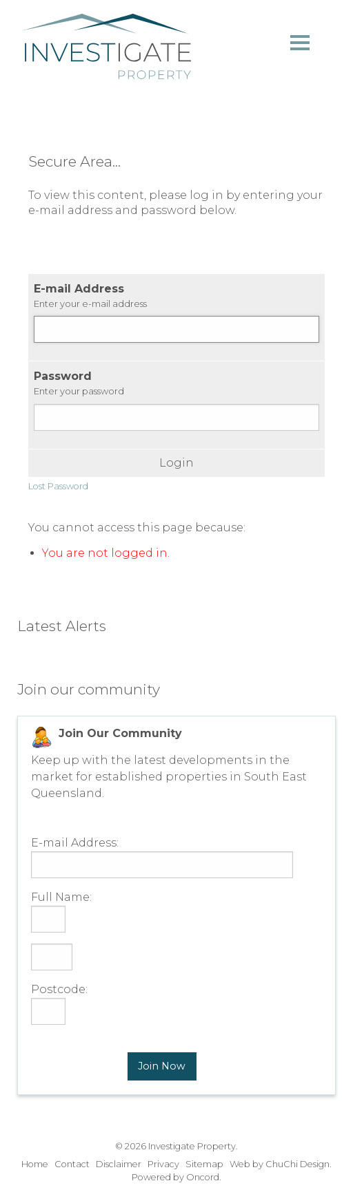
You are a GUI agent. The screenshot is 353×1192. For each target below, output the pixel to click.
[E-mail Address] (176, 329)
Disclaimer (118, 1164)
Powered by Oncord (175, 1177)
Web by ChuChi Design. (281, 1164)
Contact (72, 1164)
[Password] (176, 417)
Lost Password (58, 486)
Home (34, 1164)
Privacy (163, 1164)
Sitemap (204, 1164)
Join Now (161, 1066)
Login (176, 463)
